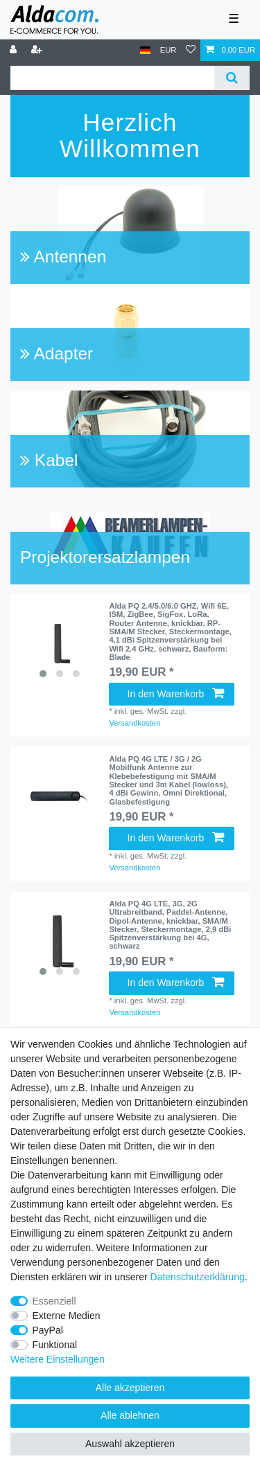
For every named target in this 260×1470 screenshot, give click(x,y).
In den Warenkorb (176, 693)
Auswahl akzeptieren (130, 1443)
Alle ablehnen (130, 1415)
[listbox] (59, 643)
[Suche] (232, 78)
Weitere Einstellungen (57, 1359)
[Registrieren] (38, 50)
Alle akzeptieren (130, 1387)
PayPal (48, 1330)
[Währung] (168, 50)
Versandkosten (134, 723)
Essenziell (54, 1301)
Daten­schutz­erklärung (197, 1276)
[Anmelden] (14, 50)
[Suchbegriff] (112, 78)
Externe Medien (67, 1315)
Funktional (55, 1344)
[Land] (145, 50)
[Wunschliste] (190, 50)
